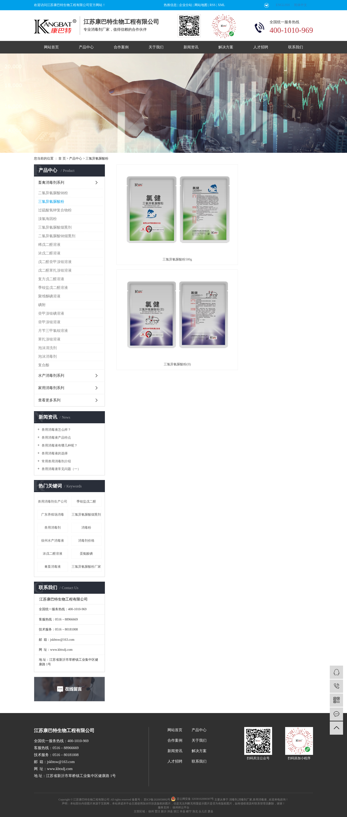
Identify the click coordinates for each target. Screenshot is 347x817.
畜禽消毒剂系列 (51, 182)
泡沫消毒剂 (47, 356)
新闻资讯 (191, 47)
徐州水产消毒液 (52, 540)
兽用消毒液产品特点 (56, 437)
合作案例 (121, 47)
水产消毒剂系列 (51, 375)
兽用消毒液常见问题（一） (61, 469)
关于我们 (156, 47)
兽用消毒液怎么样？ (56, 429)
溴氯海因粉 (47, 219)
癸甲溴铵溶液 (49, 322)
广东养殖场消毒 (52, 514)
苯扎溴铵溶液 (49, 339)
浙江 (176, 811)
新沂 (164, 811)
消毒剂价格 (86, 540)
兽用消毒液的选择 (54, 453)
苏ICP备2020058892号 (157, 799)
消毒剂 (233, 799)
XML (221, 5)
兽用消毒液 (260, 799)
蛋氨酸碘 (86, 553)
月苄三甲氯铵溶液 (53, 331)
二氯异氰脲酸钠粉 (53, 193)
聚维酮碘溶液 (49, 296)
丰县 (182, 811)
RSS (212, 5)
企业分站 (185, 5)
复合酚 (43, 365)
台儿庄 (203, 811)
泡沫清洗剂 (47, 348)
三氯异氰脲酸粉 (97, 158)
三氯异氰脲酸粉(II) (214, 214)
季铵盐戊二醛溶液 (53, 288)
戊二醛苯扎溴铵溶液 (55, 270)
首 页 (62, 158)
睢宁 (189, 811)
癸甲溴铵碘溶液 (51, 313)
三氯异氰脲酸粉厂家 (86, 566)
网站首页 (51, 47)
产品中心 (86, 47)
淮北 (195, 811)
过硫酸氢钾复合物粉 (55, 210)
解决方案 (225, 47)
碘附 (42, 305)
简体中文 (300, 5)
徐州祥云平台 (180, 807)
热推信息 (170, 5)
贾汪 (157, 811)
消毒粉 (86, 527)
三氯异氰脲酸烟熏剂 (55, 227)
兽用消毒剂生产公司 (52, 501)
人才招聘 (260, 47)
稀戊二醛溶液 (49, 245)
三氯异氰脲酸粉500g (147, 214)
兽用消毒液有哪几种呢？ (59, 445)
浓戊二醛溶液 (49, 253)
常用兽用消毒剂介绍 (56, 461)
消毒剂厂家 (245, 799)
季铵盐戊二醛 (86, 501)
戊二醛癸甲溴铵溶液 (55, 262)
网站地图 (200, 5)
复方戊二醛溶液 (51, 279)
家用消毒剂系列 (51, 388)
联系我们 (295, 47)
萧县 (210, 811)
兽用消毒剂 (52, 527)
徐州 (151, 811)
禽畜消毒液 (52, 566)
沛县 (170, 811)
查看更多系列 (49, 400)
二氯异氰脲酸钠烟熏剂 (56, 236)
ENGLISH (283, 5)
